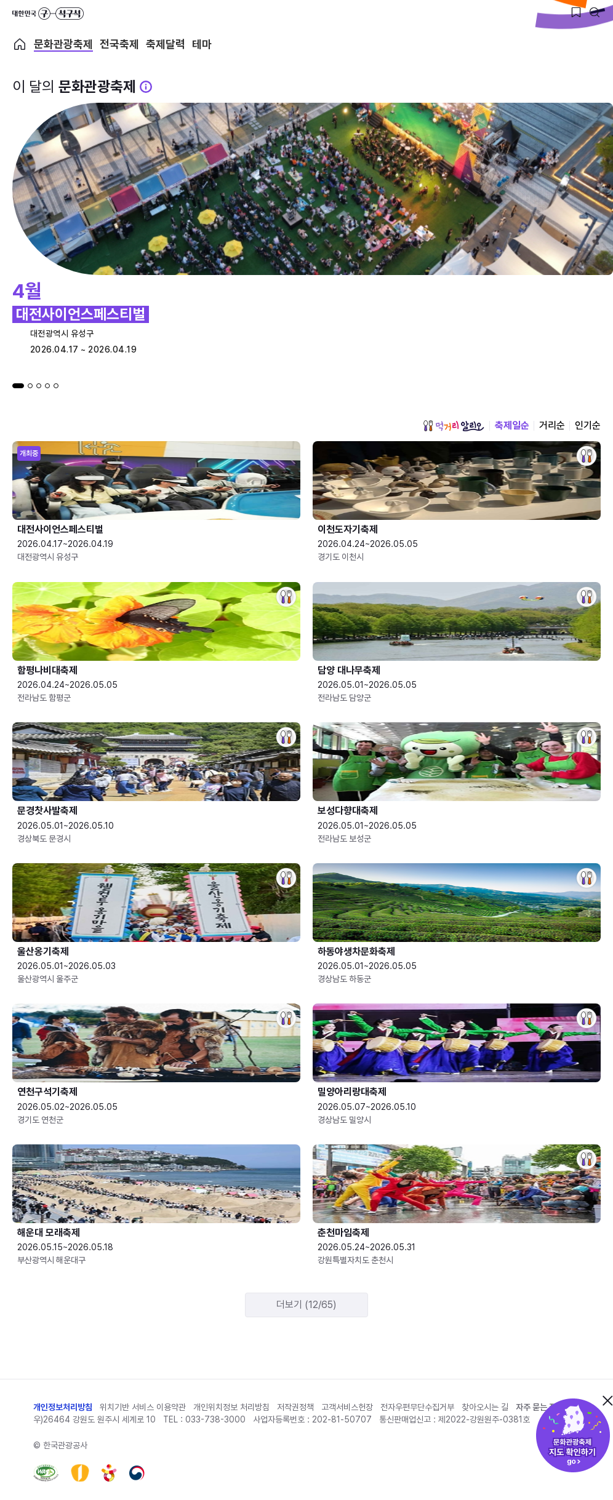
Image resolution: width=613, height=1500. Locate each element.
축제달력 (165, 44)
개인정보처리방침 (62, 1407)
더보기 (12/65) (306, 1305)
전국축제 (119, 44)
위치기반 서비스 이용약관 (143, 1407)
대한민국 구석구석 (48, 13)
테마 (202, 44)
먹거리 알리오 (453, 426)
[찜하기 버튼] (576, 12)
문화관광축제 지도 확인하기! (573, 1435)
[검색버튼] (594, 12)
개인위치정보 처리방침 (231, 1407)
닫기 (607, 1400)
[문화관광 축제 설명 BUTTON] (146, 87)
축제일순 (512, 425)
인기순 (588, 425)
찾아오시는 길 (485, 1407)
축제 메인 (19, 44)
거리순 (552, 425)
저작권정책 (295, 1407)
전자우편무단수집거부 (417, 1407)
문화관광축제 (63, 44)
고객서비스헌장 (347, 1407)
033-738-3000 (215, 1419)
